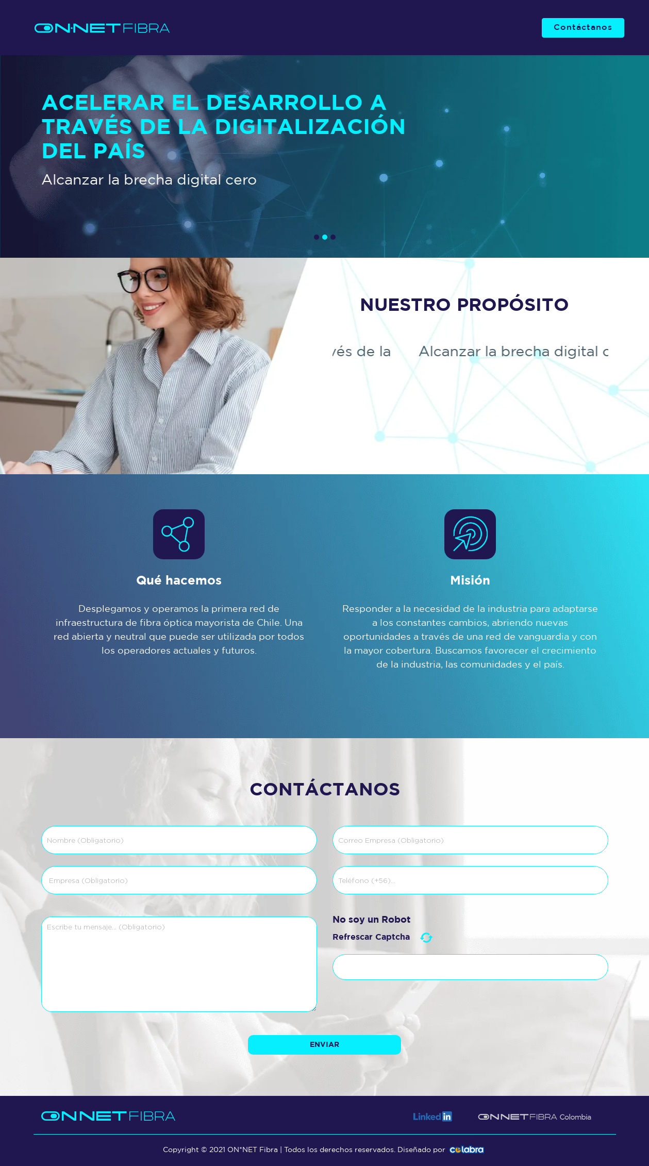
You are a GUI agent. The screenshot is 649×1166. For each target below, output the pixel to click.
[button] (316, 237)
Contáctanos (583, 27)
